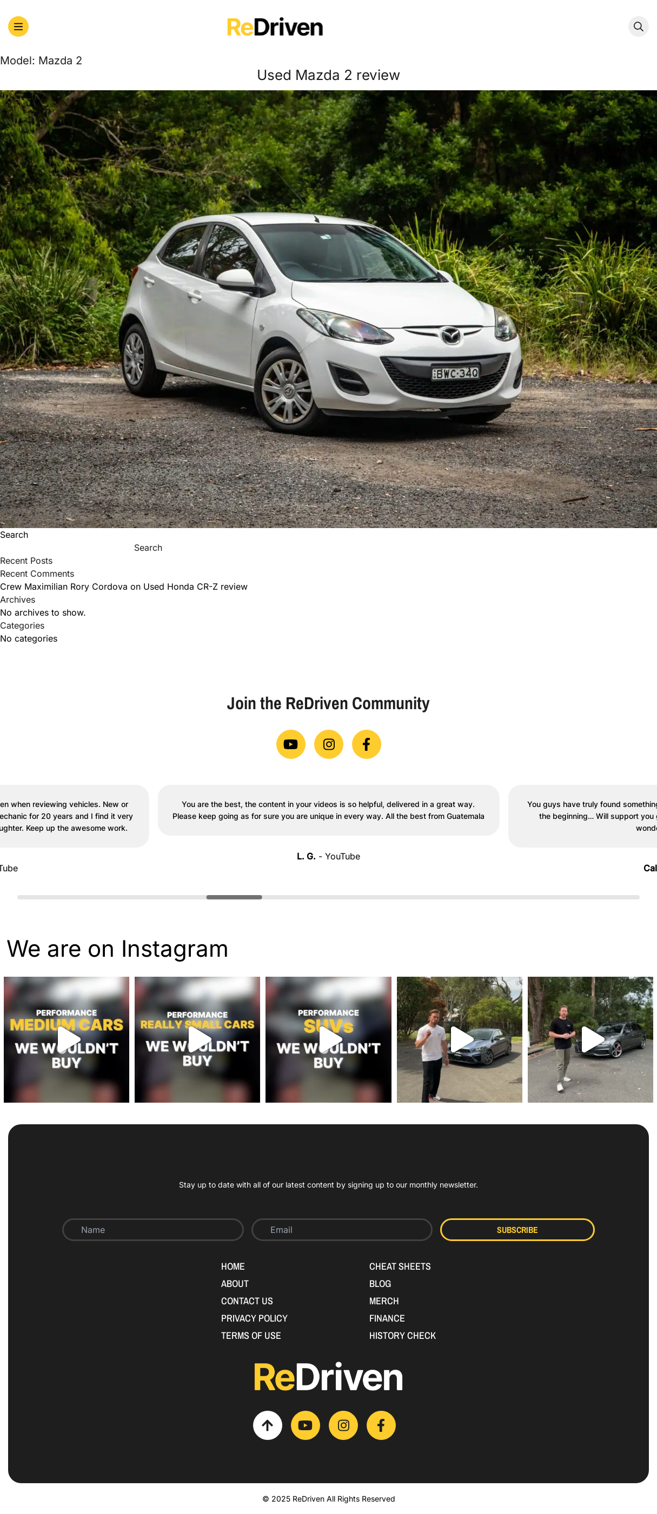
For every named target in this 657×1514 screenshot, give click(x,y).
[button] (18, 26)
